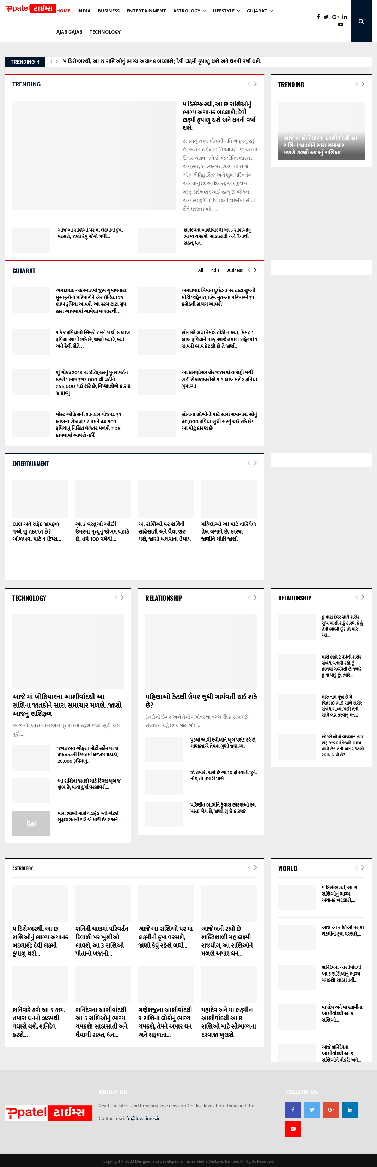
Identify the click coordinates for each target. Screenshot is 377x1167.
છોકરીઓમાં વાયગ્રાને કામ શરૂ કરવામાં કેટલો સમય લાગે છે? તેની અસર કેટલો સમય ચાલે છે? (343, 746)
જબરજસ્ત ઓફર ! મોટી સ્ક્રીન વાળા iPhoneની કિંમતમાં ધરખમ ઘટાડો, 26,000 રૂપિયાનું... (87, 754)
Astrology (186, 10)
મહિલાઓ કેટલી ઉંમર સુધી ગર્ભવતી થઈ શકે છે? (201, 701)
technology (105, 32)
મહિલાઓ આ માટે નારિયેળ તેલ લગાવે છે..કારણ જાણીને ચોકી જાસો (228, 532)
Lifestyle (224, 10)
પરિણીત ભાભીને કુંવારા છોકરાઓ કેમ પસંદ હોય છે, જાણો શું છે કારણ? (222, 808)
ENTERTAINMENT (146, 10)
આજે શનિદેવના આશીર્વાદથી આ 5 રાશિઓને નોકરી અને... (341, 1053)
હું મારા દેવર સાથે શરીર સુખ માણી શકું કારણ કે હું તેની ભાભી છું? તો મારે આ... (342, 626)
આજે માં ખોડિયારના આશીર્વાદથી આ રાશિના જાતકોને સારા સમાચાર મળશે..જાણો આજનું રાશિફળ (320, 146)
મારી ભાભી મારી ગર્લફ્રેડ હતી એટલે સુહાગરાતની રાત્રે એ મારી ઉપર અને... (89, 816)
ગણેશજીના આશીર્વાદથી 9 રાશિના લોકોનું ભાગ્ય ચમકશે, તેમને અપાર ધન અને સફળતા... (165, 1023)
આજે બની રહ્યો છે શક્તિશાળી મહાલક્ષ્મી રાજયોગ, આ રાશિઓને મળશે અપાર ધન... (227, 941)
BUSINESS (109, 10)
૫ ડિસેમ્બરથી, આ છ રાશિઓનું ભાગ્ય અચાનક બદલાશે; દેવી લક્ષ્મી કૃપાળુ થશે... (40, 941)
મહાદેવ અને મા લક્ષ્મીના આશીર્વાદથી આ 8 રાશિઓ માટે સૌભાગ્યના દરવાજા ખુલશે (228, 1023)
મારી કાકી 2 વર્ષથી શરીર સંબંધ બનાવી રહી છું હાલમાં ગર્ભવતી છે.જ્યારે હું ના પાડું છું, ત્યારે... (341, 666)
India (214, 270)
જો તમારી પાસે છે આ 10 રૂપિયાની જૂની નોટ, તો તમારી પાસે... (223, 775)
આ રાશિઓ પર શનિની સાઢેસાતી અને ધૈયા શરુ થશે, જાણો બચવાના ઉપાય (164, 532)
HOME (63, 10)
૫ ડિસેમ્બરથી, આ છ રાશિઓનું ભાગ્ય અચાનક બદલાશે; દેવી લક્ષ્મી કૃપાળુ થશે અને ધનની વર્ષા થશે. (162, 61)
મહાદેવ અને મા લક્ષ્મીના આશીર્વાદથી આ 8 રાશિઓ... (342, 1013)
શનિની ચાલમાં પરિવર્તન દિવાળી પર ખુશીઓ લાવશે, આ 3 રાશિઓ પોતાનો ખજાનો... (101, 941)
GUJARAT (257, 10)
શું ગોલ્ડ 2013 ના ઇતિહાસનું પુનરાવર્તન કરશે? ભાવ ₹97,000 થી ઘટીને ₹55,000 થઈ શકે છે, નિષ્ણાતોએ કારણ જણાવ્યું (93, 383)
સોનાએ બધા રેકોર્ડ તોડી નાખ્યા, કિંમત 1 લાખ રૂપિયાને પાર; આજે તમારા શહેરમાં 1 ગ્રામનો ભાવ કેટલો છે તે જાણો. (219, 339)
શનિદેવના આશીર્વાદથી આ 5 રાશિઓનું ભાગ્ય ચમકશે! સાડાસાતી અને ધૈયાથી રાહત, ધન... (217, 236)
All (200, 270)
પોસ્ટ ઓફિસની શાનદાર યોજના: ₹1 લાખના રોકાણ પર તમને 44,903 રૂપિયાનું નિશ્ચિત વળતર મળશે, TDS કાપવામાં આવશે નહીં (88, 425)
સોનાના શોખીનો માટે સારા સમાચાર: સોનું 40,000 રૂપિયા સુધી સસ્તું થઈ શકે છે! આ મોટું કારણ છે (219, 421)
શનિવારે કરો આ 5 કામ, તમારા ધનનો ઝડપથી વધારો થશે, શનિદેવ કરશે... (38, 1023)
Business (234, 270)
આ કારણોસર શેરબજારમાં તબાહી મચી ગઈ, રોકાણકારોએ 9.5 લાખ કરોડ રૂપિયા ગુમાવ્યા (219, 379)
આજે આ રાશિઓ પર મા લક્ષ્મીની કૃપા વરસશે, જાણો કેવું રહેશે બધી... (90, 233)
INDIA (84, 10)
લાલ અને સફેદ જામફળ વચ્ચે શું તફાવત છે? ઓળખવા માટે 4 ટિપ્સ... (36, 532)
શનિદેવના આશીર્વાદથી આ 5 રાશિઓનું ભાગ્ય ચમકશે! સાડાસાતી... (341, 973)
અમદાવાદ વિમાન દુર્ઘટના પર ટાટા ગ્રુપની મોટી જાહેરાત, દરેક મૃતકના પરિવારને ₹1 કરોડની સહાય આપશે (218, 297)
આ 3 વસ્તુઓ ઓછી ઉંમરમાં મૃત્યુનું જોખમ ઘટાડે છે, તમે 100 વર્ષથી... (102, 532)
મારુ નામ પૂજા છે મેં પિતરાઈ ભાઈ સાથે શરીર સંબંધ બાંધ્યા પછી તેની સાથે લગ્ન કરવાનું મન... (342, 706)
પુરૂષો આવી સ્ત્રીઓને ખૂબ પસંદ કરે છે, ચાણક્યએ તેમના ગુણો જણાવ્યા (223, 743)
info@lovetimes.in (141, 1118)
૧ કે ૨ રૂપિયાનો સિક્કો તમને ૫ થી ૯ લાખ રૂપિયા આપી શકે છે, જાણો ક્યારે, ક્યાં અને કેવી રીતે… (93, 339)
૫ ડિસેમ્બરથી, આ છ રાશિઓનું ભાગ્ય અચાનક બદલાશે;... (339, 894)
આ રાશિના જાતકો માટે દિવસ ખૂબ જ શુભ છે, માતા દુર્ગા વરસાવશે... (88, 784)
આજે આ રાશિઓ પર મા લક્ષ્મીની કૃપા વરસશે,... (343, 931)
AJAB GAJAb (69, 32)
